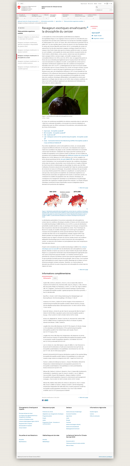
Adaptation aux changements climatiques (53, 414)
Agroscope (95, 33)
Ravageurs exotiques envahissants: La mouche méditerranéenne (28, 62)
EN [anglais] (111, 3)
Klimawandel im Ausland (25, 425)
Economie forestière (71, 414)
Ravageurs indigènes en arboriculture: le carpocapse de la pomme (28, 38)
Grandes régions (94, 411)
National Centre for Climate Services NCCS (28, 21)
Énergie (68, 420)
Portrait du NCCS (70, 441)
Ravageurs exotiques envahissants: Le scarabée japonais (28, 68)
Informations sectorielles (54, 16)
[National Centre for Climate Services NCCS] (41, 8)
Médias (95, 3)
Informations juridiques (105, 457)
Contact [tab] (94, 28)
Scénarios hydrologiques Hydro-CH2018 (29, 421)
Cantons (92, 414)
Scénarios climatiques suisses (26, 419)
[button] (97, 7)
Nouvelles (21, 439)
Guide (44, 420)
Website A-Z (104, 10)
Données (45, 439)
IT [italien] (109, 3)
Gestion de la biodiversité (72, 426)
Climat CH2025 (23, 427)
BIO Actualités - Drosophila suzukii (54, 133)
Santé (67, 418)
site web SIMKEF (65, 159)
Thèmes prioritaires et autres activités (75, 443)
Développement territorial (72, 428)
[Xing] (46, 400)
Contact (99, 3)
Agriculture (58, 21)
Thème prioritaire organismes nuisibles (73, 21)
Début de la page (83, 187)
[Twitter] (44, 400)
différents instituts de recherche (77, 155)
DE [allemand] (105, 3)
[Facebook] (43, 400)
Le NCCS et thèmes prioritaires (92, 15)
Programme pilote (47, 416)
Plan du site (90, 3)
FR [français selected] (107, 3)
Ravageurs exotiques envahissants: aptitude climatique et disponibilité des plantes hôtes (28, 44)
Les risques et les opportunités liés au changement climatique (28, 416)
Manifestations (22, 441)
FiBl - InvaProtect (49, 135)
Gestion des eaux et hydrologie (74, 411)
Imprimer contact (98, 38)
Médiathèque (46, 441)
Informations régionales (66, 15)
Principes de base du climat (25, 413)
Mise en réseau (70, 445)
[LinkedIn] (47, 400)
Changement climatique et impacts (37, 15)
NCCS (21, 3)
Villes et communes (95, 416)
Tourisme (68, 422)
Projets (44, 418)
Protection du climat (48, 411)
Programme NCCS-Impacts (25, 423)
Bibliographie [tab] (47, 278)
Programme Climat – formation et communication (51, 423)
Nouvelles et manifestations (22, 15)
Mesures (46, 14)
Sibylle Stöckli (97, 35)
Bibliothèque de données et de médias (80, 15)
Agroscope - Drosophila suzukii (53, 131)
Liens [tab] (55, 278)
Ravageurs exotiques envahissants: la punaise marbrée (28, 51)
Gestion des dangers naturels (73, 424)
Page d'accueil (84, 3)
